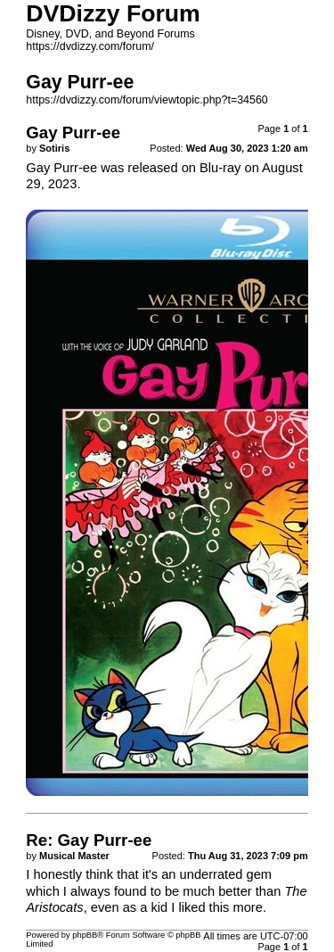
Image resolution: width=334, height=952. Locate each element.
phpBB (84, 935)
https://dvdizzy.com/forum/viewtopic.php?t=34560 (146, 100)
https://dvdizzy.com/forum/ (90, 46)
